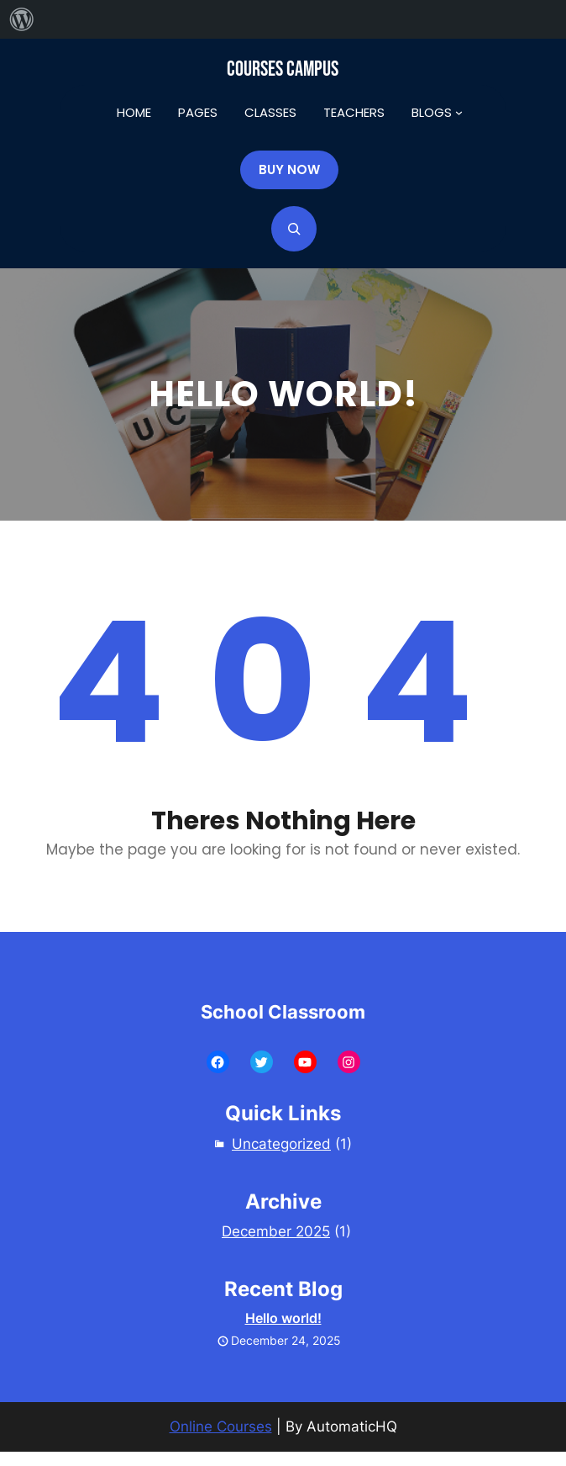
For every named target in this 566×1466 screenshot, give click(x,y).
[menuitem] (22, 19)
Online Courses (221, 1426)
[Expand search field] (294, 228)
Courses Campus (282, 69)
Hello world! (283, 1318)
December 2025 (276, 1231)
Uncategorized (281, 1143)
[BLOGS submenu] (459, 112)
